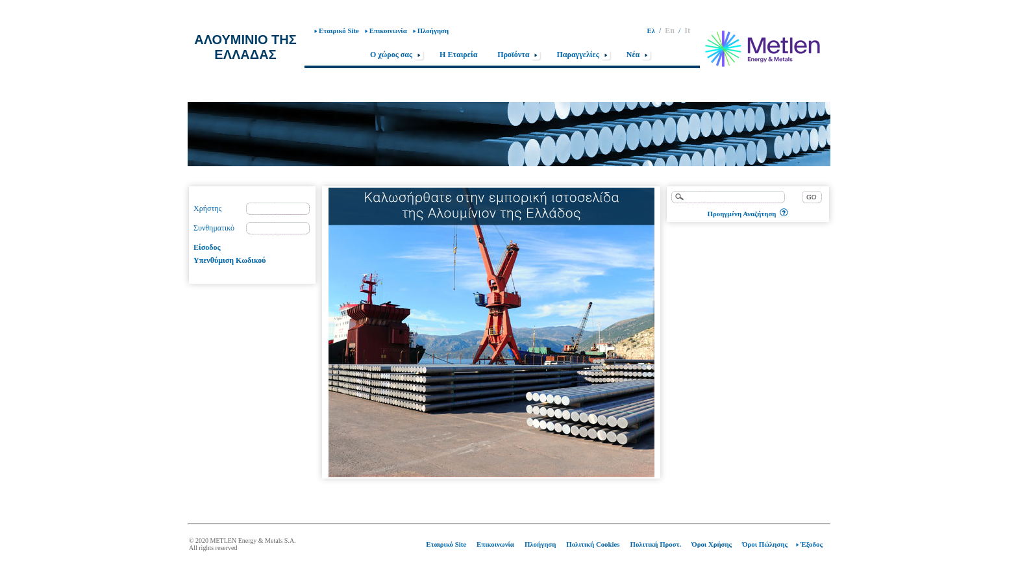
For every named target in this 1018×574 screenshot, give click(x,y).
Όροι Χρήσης (711, 544)
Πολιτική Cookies (592, 544)
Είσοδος (207, 247)
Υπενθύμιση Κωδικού (229, 260)
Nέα (639, 55)
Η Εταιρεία (458, 54)
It (687, 30)
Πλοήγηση (433, 30)
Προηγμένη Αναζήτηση (742, 214)
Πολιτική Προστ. (656, 544)
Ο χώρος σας (397, 55)
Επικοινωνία (388, 30)
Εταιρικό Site (339, 30)
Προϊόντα (519, 55)
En (670, 30)
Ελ (651, 30)
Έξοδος (812, 544)
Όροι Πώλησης (765, 544)
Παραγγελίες (583, 55)
